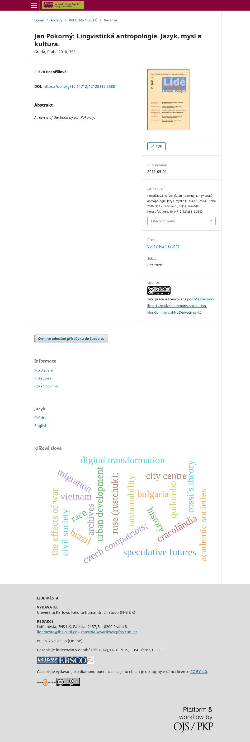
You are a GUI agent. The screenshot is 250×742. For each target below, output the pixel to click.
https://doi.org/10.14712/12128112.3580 (79, 86)
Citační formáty (163, 221)
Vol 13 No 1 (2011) (83, 20)
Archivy (56, 20)
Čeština (41, 417)
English (41, 425)
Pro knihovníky (46, 386)
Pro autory (42, 378)
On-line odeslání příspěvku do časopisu (71, 338)
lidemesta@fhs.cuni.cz (57, 631)
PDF (158, 146)
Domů (39, 20)
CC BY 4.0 (198, 671)
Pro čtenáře (43, 370)
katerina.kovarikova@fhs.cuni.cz (109, 631)
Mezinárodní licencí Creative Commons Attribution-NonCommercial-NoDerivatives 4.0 (180, 306)
